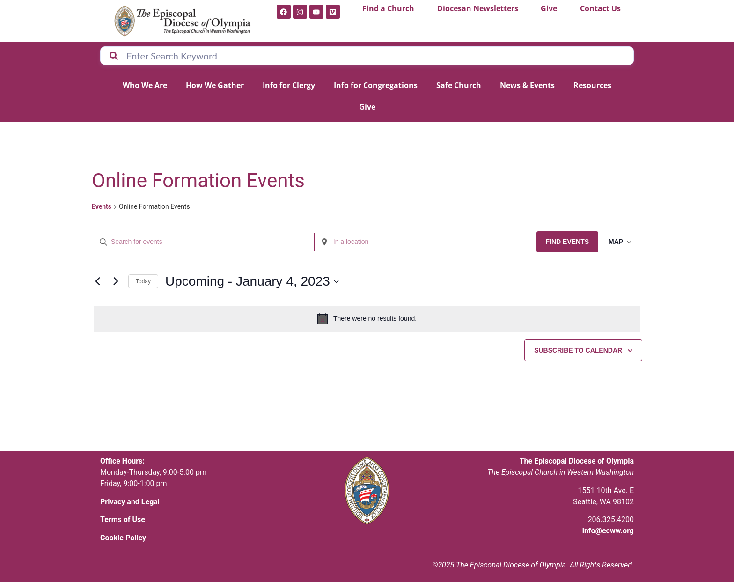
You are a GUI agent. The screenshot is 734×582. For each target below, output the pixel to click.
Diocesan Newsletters (477, 8)
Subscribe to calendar (578, 350)
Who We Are (145, 85)
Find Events (565, 241)
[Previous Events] (97, 281)
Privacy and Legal (130, 501)
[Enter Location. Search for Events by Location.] (424, 242)
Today (143, 281)
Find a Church (388, 8)
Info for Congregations (376, 85)
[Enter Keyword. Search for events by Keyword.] (202, 242)
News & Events (527, 85)
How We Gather (215, 85)
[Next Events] (115, 281)
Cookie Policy (123, 537)
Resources (592, 85)
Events (101, 206)
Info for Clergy (289, 85)
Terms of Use (122, 519)
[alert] (367, 319)
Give (549, 8)
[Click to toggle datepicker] (252, 281)
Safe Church (458, 85)
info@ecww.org (608, 530)
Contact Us (600, 8)
